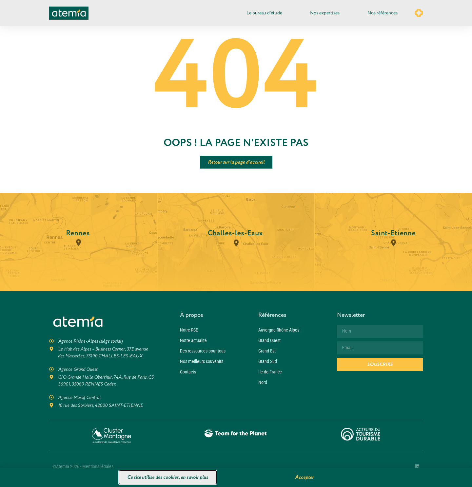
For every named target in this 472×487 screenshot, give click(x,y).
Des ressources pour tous (203, 350)
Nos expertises (326, 13)
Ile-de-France (270, 371)
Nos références (382, 13)
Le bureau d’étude (265, 13)
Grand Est (267, 350)
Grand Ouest (269, 340)
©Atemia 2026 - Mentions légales (82, 466)
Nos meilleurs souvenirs (201, 361)
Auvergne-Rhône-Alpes (278, 330)
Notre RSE (189, 330)
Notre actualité (193, 340)
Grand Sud (267, 361)
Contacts (188, 371)
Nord (262, 382)
